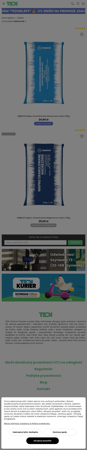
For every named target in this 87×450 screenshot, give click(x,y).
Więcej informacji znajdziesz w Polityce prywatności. (27, 423)
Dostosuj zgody (60, 432)
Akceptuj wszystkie (42, 440)
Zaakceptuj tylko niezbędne (25, 432)
